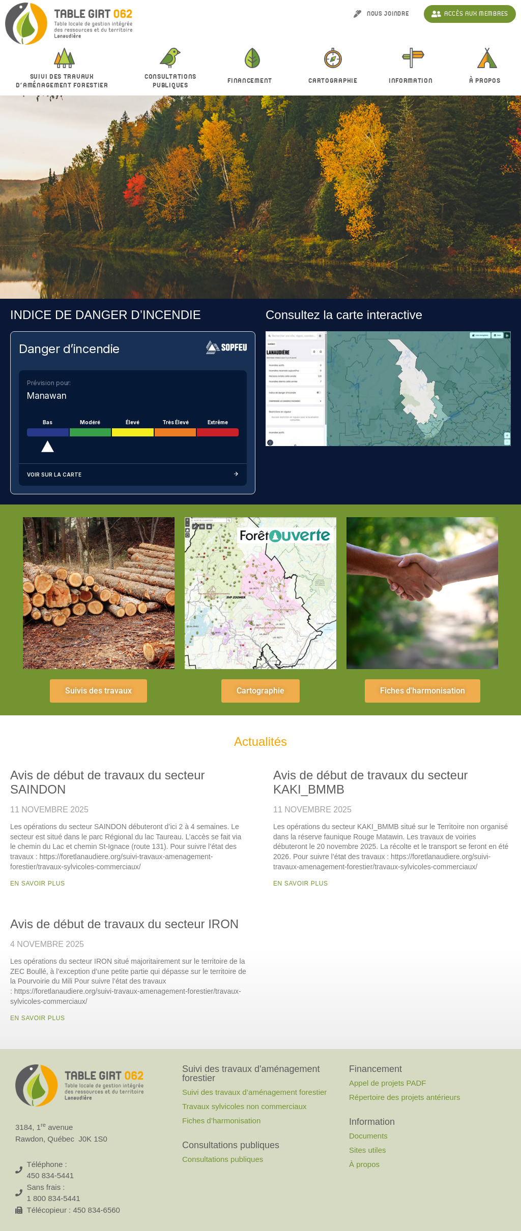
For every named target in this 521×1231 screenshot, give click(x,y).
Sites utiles (367, 1150)
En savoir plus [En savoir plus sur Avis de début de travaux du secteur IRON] (37, 1018)
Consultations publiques (222, 1159)
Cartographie (332, 81)
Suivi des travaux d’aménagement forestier (64, 81)
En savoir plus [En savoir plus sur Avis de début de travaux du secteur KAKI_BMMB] (300, 883)
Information (413, 81)
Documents (368, 1135)
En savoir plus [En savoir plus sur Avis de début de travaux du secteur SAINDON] (37, 883)
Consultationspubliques (170, 81)
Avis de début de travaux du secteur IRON (124, 924)
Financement (252, 81)
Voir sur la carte (133, 475)
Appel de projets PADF (387, 1083)
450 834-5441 (50, 1175)
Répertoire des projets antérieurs (404, 1097)
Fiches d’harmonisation (221, 1120)
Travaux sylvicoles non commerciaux (244, 1106)
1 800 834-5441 (53, 1198)
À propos (364, 1164)
